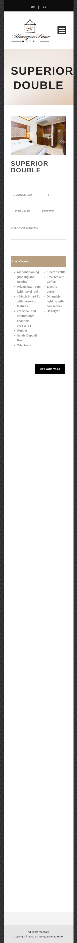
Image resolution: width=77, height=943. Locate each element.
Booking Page (50, 368)
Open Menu (61, 30)
